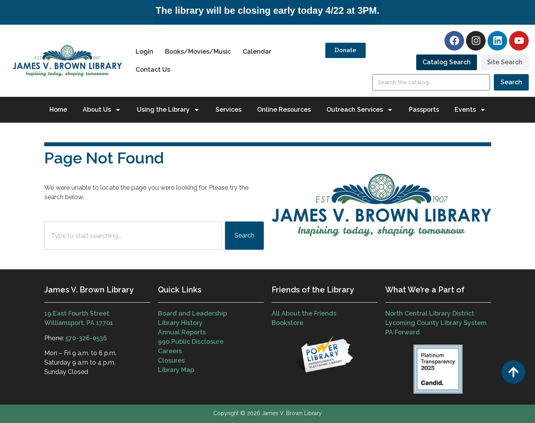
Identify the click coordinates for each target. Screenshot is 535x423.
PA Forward (402, 332)
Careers (170, 351)
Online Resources (284, 109)
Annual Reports (182, 332)
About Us (102, 110)
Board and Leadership (192, 313)
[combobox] (133, 235)
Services (228, 109)
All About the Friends (304, 313)
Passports (424, 109)
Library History (180, 323)
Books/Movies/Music (198, 51)
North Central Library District (429, 313)
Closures (171, 360)
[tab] (446, 62)
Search (511, 82)
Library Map (176, 370)
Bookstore (287, 323)
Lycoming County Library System (435, 323)
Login (144, 51)
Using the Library (168, 110)
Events (470, 110)
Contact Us (153, 69)
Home (58, 109)
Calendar (257, 51)
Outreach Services (359, 110)
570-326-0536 (86, 338)
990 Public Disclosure (190, 341)
